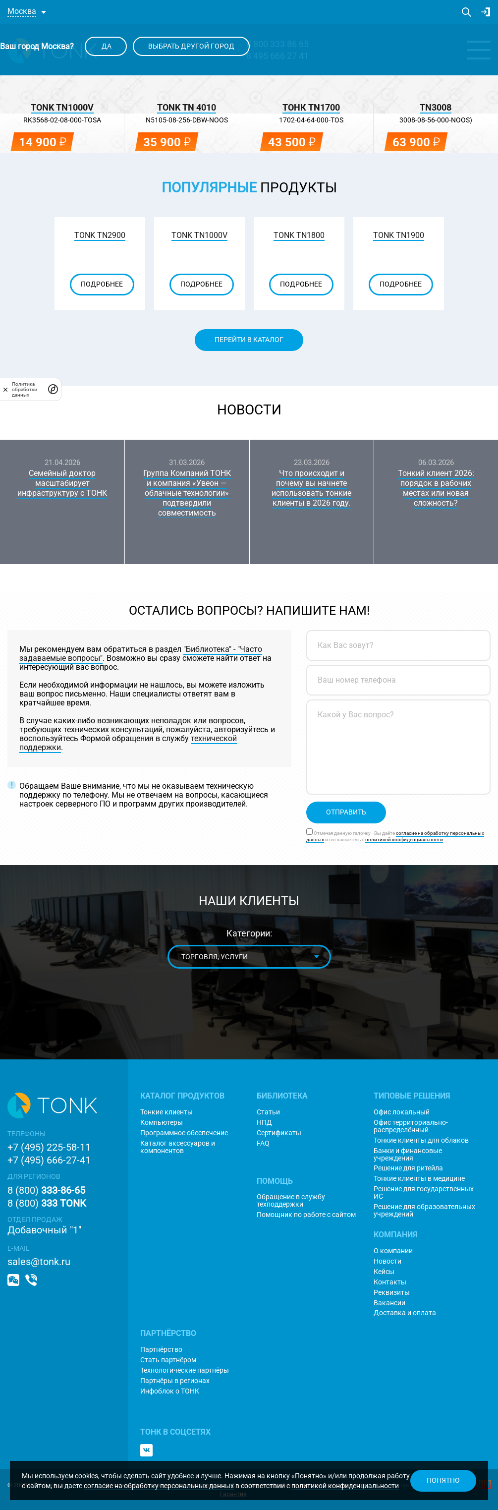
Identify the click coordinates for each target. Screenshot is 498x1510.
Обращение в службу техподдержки (291, 1200)
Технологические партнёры (184, 1370)
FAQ (263, 1143)
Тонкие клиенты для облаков (421, 1140)
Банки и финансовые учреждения (408, 1154)
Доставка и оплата (405, 1313)
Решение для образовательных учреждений (424, 1210)
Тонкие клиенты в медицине (419, 1178)
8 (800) (46, 1190)
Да (105, 46)
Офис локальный (402, 1112)
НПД (264, 1122)
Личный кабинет (485, 11)
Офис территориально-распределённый (411, 1126)
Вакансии (389, 1303)
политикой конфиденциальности (345, 1486)
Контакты (390, 1282)
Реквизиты (392, 1292)
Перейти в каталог (249, 340)
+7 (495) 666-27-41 (49, 1160)
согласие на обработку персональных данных (159, 1486)
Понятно (443, 1480)
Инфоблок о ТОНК (169, 1391)
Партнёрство (161, 1349)
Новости (249, 410)
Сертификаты (279, 1133)
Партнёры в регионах (175, 1381)
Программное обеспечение (184, 1133)
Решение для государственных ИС (424, 1192)
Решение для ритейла (408, 1168)
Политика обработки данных (24, 389)
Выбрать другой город (191, 46)
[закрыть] (5, 389)
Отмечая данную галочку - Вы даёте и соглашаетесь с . (395, 836)
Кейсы (384, 1272)
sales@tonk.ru (38, 1262)
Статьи (268, 1112)
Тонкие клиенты (166, 1112)
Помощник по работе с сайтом (306, 1215)
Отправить (346, 812)
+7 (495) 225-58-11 (49, 1147)
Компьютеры (161, 1122)
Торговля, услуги (214, 957)
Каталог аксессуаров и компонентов (177, 1147)
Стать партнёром (168, 1360)
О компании (393, 1251)
